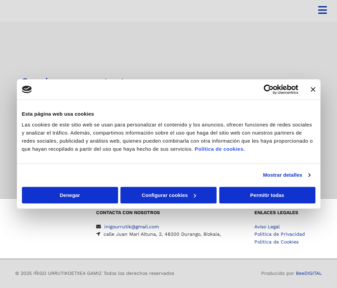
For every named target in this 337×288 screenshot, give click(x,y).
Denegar (70, 195)
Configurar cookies (169, 195)
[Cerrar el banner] (313, 89)
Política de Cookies (276, 241)
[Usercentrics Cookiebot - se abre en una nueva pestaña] (268, 89)
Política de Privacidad (279, 234)
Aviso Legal (267, 226)
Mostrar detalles (282, 175)
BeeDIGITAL (309, 273)
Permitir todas (267, 195)
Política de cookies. (220, 149)
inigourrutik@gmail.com (131, 226)
